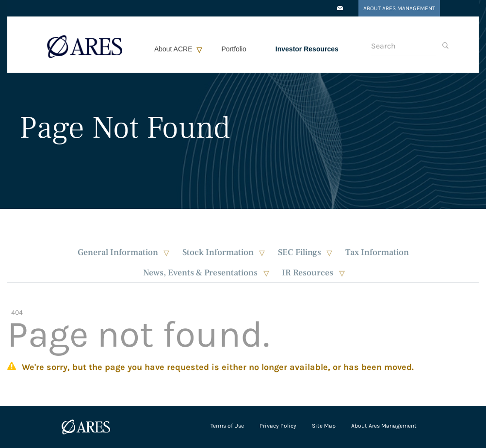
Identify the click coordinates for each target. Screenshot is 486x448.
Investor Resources (307, 49)
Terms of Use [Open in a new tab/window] (227, 425)
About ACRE (173, 49)
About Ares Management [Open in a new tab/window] (399, 8)
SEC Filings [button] (299, 252)
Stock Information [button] (218, 252)
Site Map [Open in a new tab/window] (324, 425)
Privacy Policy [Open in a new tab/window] (277, 425)
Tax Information (377, 252)
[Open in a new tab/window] (340, 8)
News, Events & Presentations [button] (200, 272)
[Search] (403, 46)
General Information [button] (118, 252)
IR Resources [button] (307, 272)
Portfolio (234, 49)
